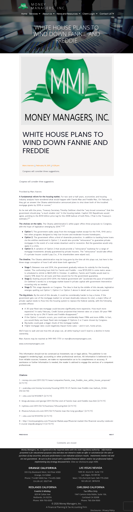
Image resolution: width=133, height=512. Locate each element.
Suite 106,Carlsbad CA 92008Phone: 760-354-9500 (94, 497)
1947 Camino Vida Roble (86, 494)
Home (24, 13)
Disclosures (95, 510)
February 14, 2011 (43, 165)
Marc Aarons (28, 165)
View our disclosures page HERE (84, 461)
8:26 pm (55, 165)
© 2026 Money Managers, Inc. (67, 503)
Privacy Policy (109, 510)
